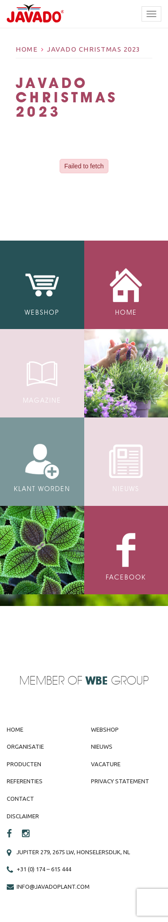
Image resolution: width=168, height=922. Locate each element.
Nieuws (101, 746)
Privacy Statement (120, 781)
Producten (24, 764)
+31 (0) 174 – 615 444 (44, 869)
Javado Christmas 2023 (94, 49)
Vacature (106, 764)
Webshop (105, 729)
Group (117, 681)
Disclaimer (23, 816)
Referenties (25, 781)
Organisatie (25, 746)
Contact (20, 798)
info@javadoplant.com (53, 886)
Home (27, 49)
